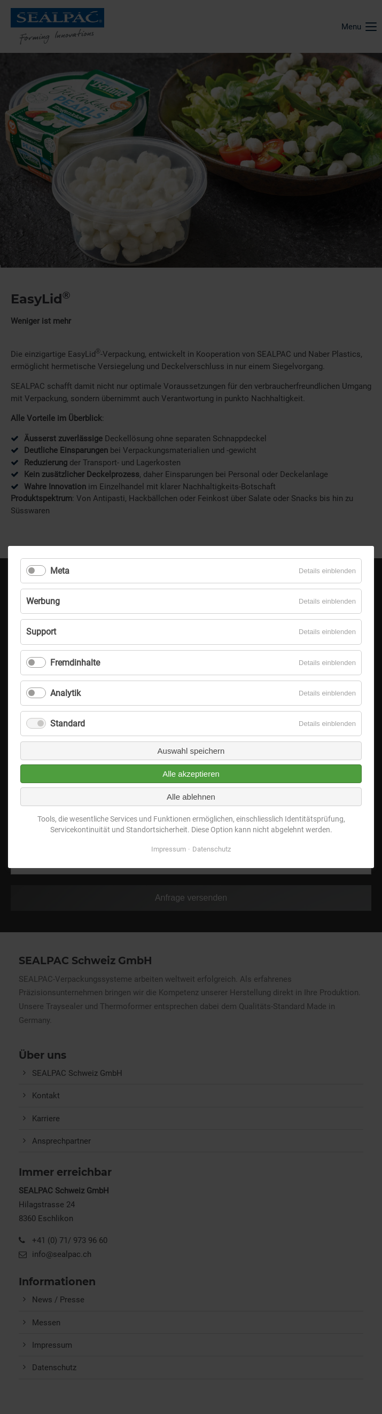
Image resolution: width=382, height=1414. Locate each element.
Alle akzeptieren (191, 773)
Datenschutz (211, 849)
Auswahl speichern (191, 750)
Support (41, 632)
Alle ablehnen (191, 796)
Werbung (43, 601)
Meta (59, 571)
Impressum (168, 849)
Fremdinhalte (75, 663)
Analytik (65, 693)
